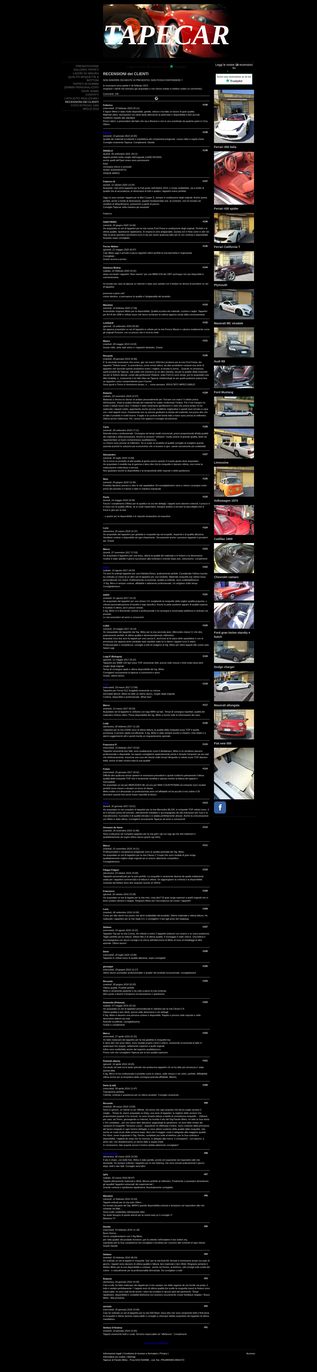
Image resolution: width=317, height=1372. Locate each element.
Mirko (106, 803)
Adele (106, 567)
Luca (105, 684)
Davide (107, 132)
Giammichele (110, 1153)
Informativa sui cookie (114, 1357)
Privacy (163, 1353)
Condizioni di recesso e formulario (140, 1353)
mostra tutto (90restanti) (156, 1343)
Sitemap (131, 1357)
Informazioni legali (112, 1353)
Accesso (250, 1353)
